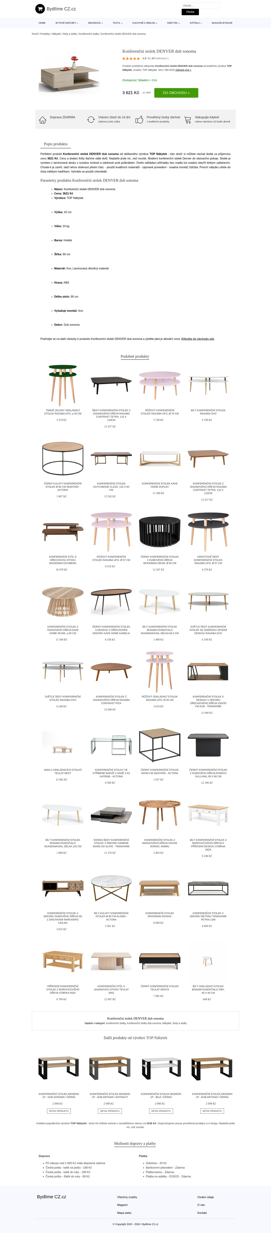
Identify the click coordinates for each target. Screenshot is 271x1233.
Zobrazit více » (183, 70)
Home (42, 23)
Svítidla (195, 23)
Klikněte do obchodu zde (197, 338)
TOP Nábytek (149, 70)
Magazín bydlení (222, 23)
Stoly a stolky (70, 33)
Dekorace (94, 23)
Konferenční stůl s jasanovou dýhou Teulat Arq (111, 989)
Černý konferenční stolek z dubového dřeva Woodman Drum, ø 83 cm (160, 560)
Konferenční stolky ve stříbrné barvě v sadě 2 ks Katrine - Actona (111, 773)
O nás (201, 1204)
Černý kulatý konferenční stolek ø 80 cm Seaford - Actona (63, 486)
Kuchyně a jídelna (143, 23)
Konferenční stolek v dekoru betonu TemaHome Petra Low (208, 916)
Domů (35, 33)
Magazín (122, 1204)
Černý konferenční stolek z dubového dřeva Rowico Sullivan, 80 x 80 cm (208, 773)
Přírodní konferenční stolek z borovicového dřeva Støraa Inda (62, 989)
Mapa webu (124, 1212)
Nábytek (172, 23)
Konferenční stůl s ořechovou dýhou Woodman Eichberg (63, 560)
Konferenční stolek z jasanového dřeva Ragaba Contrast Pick (111, 699)
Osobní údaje (205, 1197)
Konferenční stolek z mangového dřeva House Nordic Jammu (159, 843)
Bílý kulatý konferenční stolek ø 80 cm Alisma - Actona (111, 916)
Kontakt (202, 1212)
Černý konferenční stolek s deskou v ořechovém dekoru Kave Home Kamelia (111, 629)
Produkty (45, 33)
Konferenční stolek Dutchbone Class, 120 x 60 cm (111, 486)
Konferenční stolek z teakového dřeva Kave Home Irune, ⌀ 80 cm (63, 629)
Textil (116, 23)
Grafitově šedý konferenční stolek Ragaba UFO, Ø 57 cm (208, 560)
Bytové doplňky (66, 23)
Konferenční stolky (89, 33)
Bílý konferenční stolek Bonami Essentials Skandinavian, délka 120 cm (62, 843)
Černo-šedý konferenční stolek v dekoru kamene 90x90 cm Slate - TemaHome (111, 843)
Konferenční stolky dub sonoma (144, 1023)
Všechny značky (127, 1197)
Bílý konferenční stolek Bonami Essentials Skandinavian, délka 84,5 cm (160, 629)
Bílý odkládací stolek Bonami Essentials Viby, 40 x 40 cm (208, 989)
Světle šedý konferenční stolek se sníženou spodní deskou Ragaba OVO (208, 629)
